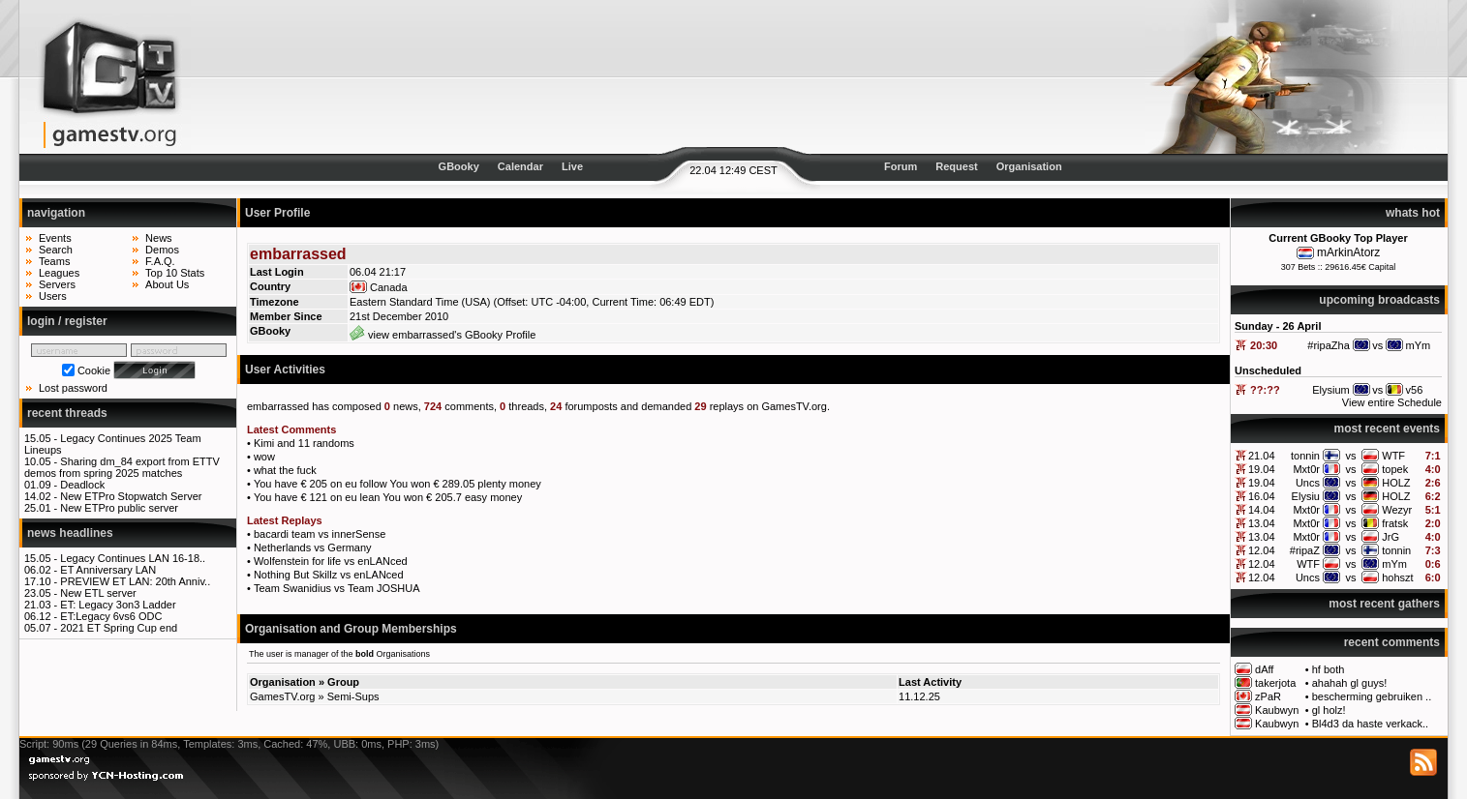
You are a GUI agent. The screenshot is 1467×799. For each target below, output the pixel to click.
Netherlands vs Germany (313, 547)
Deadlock (82, 484)
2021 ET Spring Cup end (118, 628)
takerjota (1275, 683)
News (158, 238)
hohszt (1397, 577)
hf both (1328, 669)
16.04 (1261, 496)
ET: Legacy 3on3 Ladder (117, 604)
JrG (1390, 537)
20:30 (1263, 345)
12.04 (1261, 550)
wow (264, 456)
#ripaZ (1305, 550)
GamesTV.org (282, 696)
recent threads (67, 413)
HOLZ (1396, 482)
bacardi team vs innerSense (319, 534)
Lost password (73, 388)
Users (53, 296)
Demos (162, 249)
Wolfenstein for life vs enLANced (331, 561)
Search (56, 249)
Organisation (1029, 166)
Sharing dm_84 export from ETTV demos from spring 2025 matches (122, 467)
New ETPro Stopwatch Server (130, 496)
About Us (167, 284)
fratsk (1395, 523)
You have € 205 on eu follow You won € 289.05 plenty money (397, 483)
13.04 (1261, 523)
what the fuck (285, 470)
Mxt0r (1306, 469)
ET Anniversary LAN (108, 570)
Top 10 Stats (174, 273)
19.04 (1261, 469)
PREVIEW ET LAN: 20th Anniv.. (135, 581)
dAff (1264, 669)
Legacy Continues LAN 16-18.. (132, 558)
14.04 (1261, 510)
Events (55, 238)
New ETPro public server (119, 508)
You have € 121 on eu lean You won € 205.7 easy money (388, 497)
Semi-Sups (353, 696)
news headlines (70, 533)
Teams (54, 261)
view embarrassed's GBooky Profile (442, 334)
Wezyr (1397, 510)
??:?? (1265, 390)
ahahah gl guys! (1350, 683)
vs (1351, 455)
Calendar (520, 166)
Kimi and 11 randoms (304, 443)
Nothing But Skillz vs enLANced (329, 574)
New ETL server (98, 593)
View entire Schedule (1392, 402)
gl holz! (1329, 710)
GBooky (459, 166)
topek (1395, 469)
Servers (57, 284)
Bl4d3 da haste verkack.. (1370, 723)
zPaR (1268, 696)
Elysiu (1306, 496)
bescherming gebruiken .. (1372, 696)
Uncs (1308, 482)
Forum (900, 166)
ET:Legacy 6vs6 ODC (111, 616)
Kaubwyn (1277, 710)
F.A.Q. (160, 261)
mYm (1394, 564)
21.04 (1261, 455)
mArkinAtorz (1348, 252)
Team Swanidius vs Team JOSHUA (337, 588)
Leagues (59, 273)
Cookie (93, 370)
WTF (1393, 455)
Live (572, 166)
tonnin (1305, 455)
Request (956, 166)
